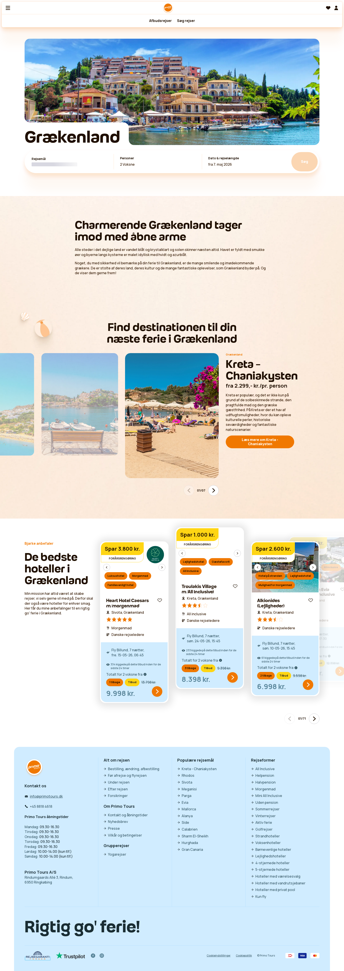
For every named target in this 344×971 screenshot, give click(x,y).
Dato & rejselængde (223, 158)
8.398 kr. (196, 679)
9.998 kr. (120, 693)
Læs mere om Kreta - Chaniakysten (260, 441)
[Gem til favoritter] (159, 600)
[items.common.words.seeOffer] (157, 691)
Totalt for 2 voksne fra (126, 674)
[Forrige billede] (106, 567)
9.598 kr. (299, 675)
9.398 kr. (224, 668)
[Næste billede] (213, 490)
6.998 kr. (271, 686)
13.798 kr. (148, 682)
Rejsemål (39, 159)
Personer (127, 158)
